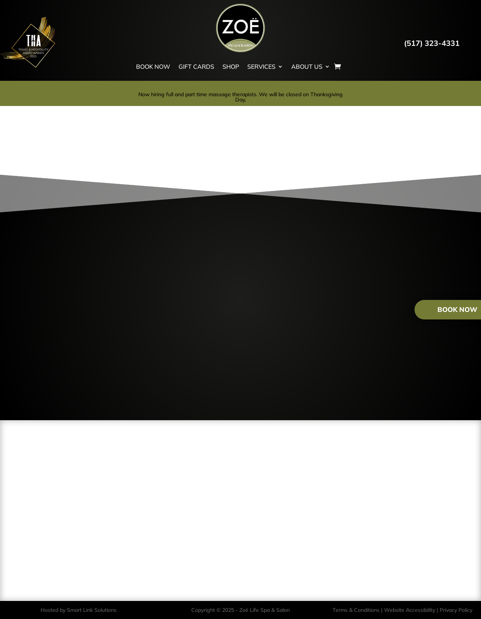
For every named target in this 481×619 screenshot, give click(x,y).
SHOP (230, 66)
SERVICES (261, 66)
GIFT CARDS (196, 66)
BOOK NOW (153, 66)
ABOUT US (306, 66)
